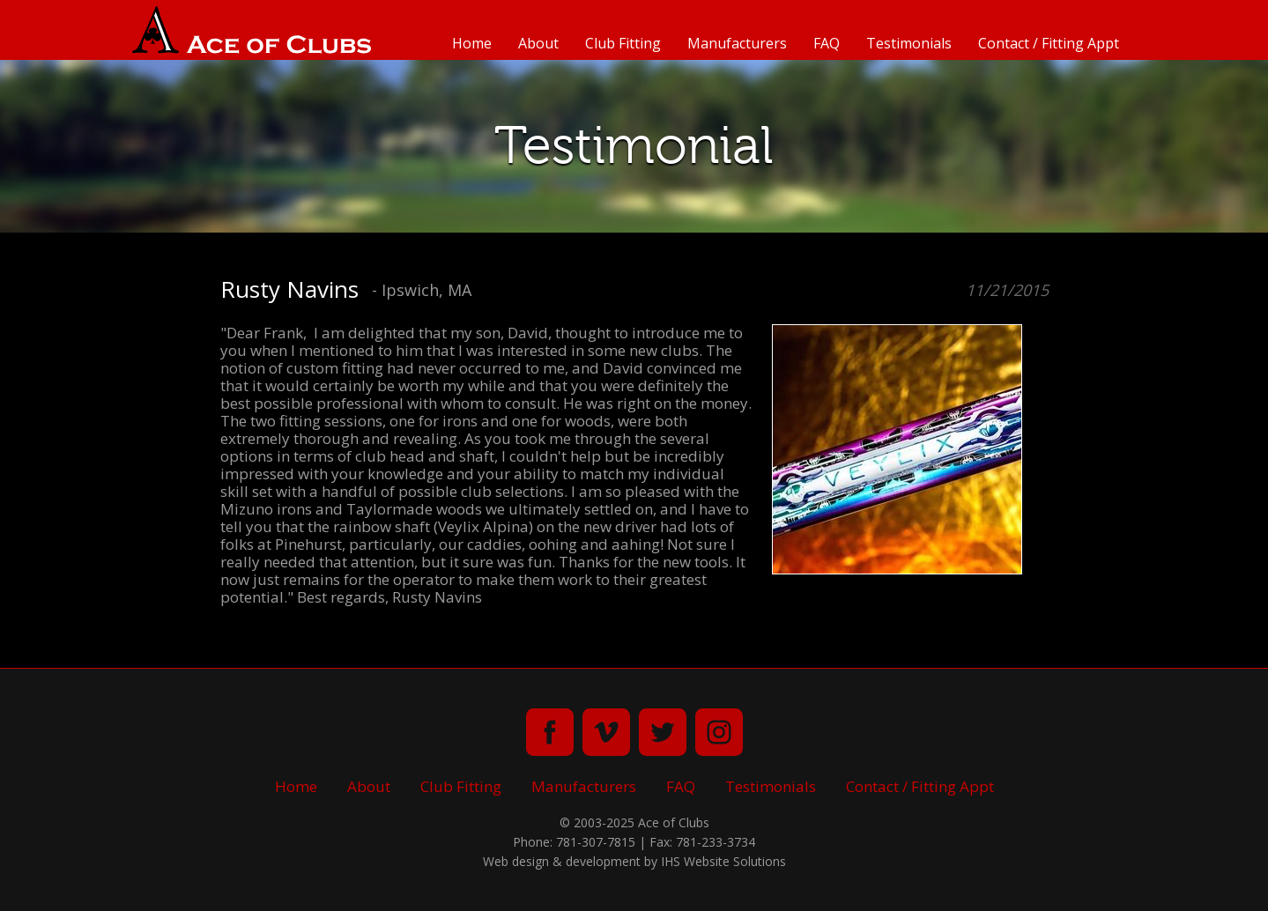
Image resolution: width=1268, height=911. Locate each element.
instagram (719, 732)
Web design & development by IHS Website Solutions (634, 861)
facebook (550, 732)
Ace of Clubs (251, 30)
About (538, 43)
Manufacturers (737, 43)
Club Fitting (623, 43)
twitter (662, 732)
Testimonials (909, 43)
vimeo (606, 732)
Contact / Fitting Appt (1048, 43)
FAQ (826, 43)
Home (472, 43)
